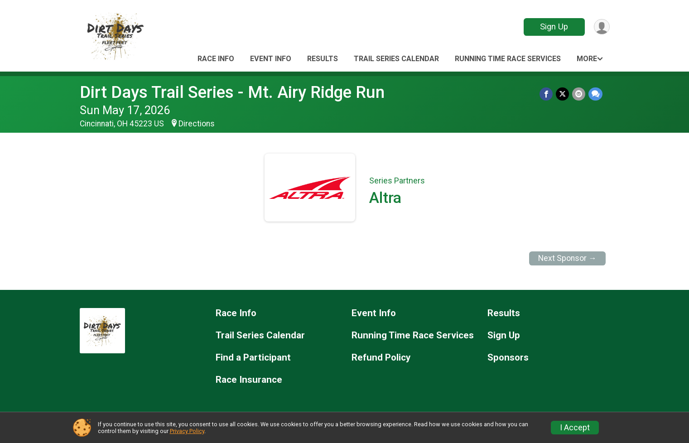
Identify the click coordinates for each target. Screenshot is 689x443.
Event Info (270, 58)
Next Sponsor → (567, 258)
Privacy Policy (187, 431)
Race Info (216, 58)
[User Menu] (601, 27)
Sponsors (508, 357)
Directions (196, 123)
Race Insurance (249, 380)
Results (322, 58)
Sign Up (553, 26)
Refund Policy (381, 357)
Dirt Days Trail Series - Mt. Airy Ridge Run (232, 92)
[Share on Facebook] (547, 94)
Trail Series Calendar (396, 58)
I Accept (575, 427)
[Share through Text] (595, 94)
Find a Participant (253, 357)
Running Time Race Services (508, 58)
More (587, 58)
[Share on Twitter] (563, 94)
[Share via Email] (579, 94)
